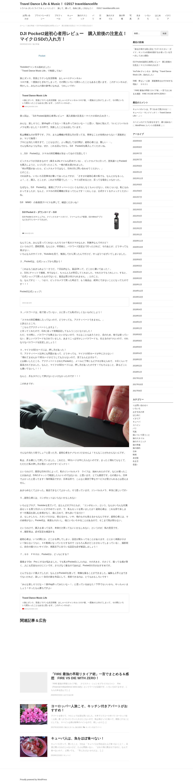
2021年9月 (137, 184)
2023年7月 (137, 153)
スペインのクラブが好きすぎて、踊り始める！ (153, 122)
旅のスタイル (110, 17)
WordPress (42, 779)
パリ (93, 17)
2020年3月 (137, 278)
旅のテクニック (82, 17)
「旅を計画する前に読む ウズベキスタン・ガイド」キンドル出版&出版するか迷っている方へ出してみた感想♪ (152, 52)
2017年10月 (138, 384)
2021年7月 (137, 197)
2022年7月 (137, 159)
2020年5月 (137, 266)
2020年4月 (137, 272)
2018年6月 (137, 347)
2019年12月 (138, 291)
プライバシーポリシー (42, 17)
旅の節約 (136, 448)
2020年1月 (137, 284)
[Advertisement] (74, 645)
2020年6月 (137, 259)
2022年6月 (137, 166)
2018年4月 (137, 353)
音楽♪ (135, 464)
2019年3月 (137, 316)
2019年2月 (137, 322)
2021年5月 (137, 209)
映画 (135, 455)
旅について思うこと (141, 435)
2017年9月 (137, 391)
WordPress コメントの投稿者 (147, 125)
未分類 (135, 458)
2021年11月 (138, 178)
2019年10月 (138, 297)
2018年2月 (137, 366)
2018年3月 (137, 359)
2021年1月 (137, 234)
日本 (100, 17)
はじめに (158, 17)
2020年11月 (138, 241)
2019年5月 (137, 303)
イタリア (168, 17)
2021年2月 (137, 228)
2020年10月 (138, 247)
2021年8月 (137, 191)
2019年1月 (137, 328)
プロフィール (58, 17)
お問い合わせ (26, 17)
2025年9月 (137, 141)
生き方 (138, 17)
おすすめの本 (138, 412)
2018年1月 (137, 372)
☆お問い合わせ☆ (140, 405)
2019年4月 (137, 309)
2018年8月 (137, 341)
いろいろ (148, 17)
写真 (130, 17)
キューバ (70, 17)
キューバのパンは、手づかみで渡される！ (151, 109)
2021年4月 (137, 216)
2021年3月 (137, 222)
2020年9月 (137, 253)
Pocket (42, 56)
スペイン (136, 425)
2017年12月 (138, 378)
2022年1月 (137, 172)
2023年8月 (137, 147)
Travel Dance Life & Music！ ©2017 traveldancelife (78, 4)
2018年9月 (137, 334)
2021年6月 (137, 203)
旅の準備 (122, 17)
